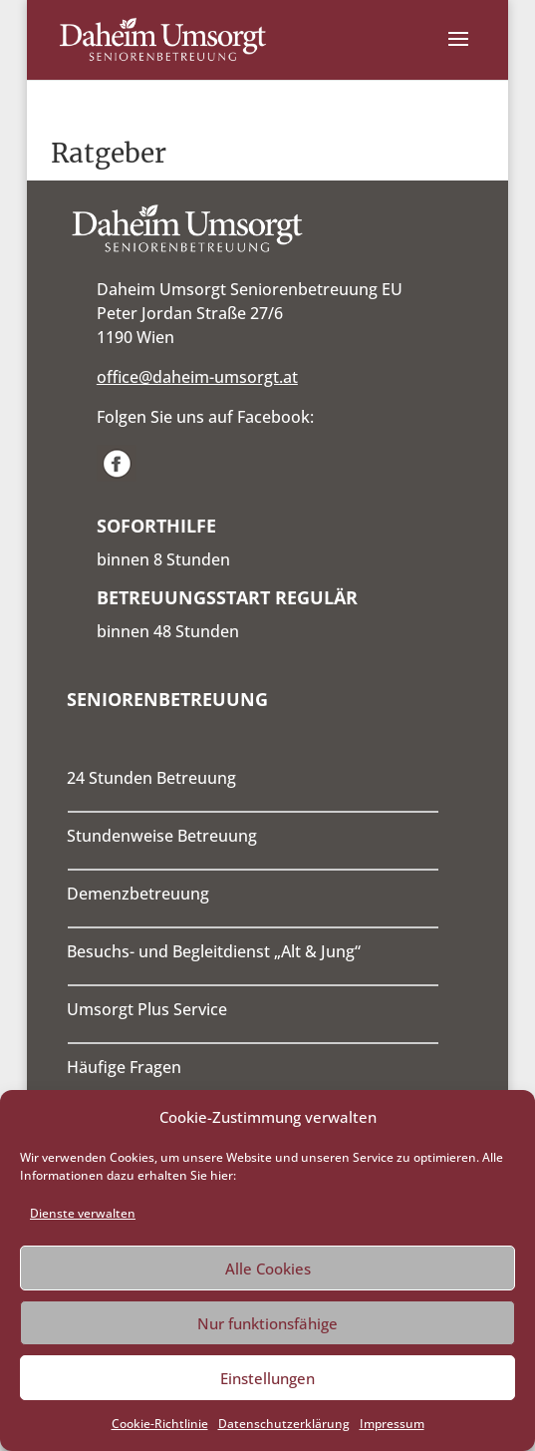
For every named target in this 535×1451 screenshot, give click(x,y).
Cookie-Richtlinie (160, 1423)
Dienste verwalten (82, 1213)
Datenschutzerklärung (284, 1423)
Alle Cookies (268, 1268)
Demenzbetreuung (138, 894)
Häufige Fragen (124, 1067)
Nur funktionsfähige (267, 1323)
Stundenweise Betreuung (162, 836)
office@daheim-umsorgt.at (197, 377)
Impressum (392, 1423)
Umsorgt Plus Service (147, 1009)
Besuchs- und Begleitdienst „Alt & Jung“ (214, 951)
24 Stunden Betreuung (151, 778)
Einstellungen (267, 1378)
